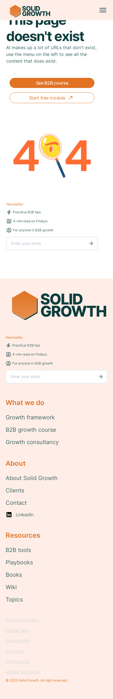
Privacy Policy (18, 640)
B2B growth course (31, 429)
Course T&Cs (17, 630)
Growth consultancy (32, 442)
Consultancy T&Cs (22, 620)
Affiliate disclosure (22, 672)
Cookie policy (18, 661)
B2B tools (18, 550)
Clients (15, 490)
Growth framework (30, 417)
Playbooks (19, 562)
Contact (16, 502)
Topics (14, 599)
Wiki (11, 587)
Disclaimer (15, 651)
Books (14, 574)
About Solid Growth (32, 478)
